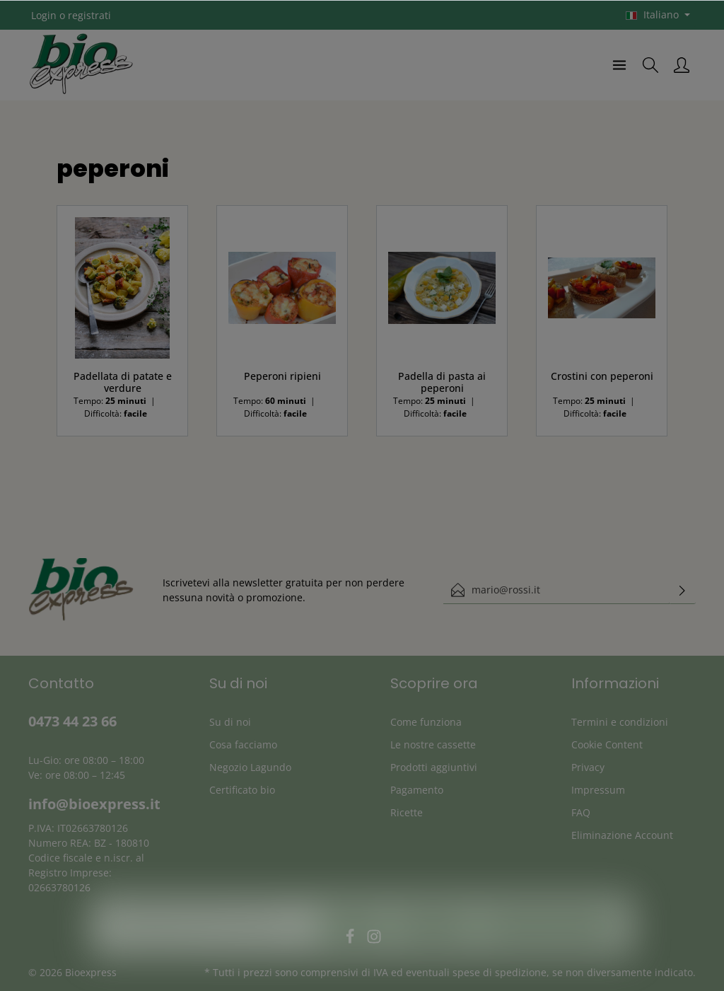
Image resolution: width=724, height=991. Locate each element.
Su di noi (230, 722)
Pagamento (416, 789)
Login (44, 15)
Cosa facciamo (243, 744)
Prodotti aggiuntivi (433, 767)
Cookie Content (607, 744)
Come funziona (426, 722)
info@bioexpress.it (94, 803)
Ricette (406, 812)
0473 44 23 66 (72, 721)
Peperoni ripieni (282, 376)
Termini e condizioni (619, 722)
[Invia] (682, 590)
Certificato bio (242, 789)
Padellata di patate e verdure (123, 382)
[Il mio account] (681, 65)
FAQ (580, 812)
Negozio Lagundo (250, 767)
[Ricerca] (650, 65)
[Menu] (619, 65)
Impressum (598, 789)
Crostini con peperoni (602, 376)
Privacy (588, 767)
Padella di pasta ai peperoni (442, 382)
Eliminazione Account (622, 835)
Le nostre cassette (433, 744)
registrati (89, 15)
